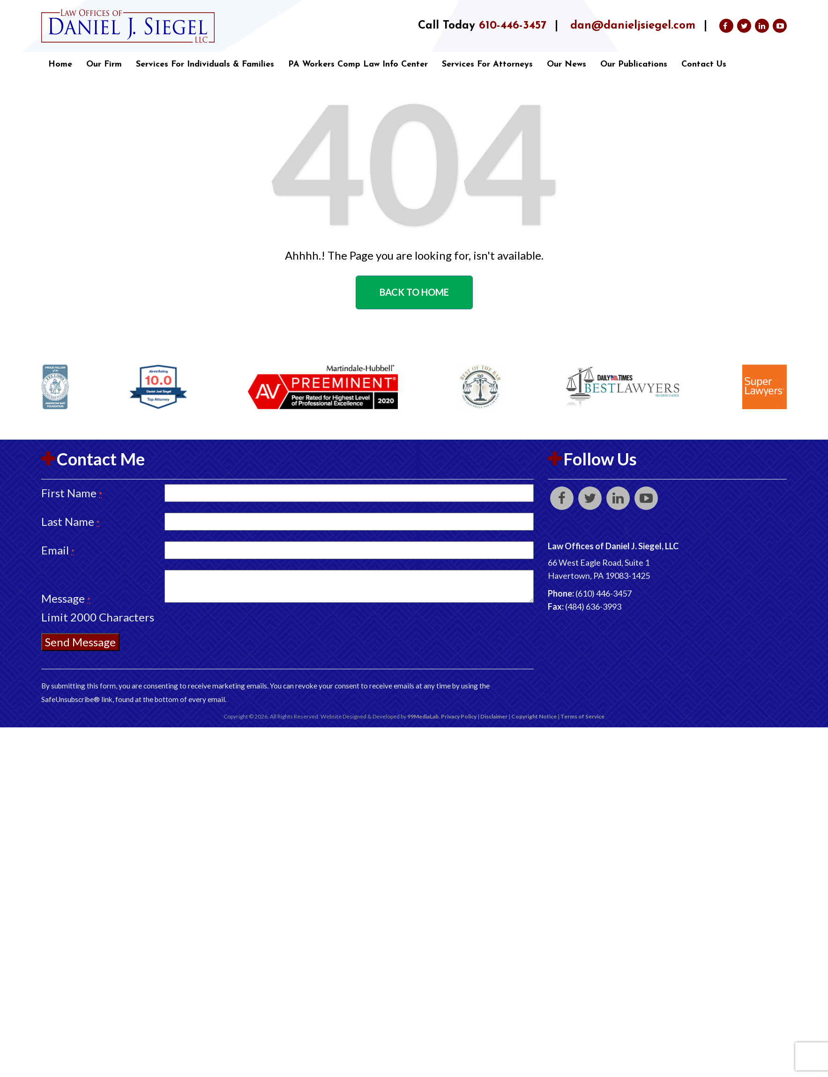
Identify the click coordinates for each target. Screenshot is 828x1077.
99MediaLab (423, 716)
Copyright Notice (534, 716)
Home (60, 64)
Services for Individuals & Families (205, 64)
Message (65, 598)
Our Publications (633, 64)
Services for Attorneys (487, 64)
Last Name (70, 521)
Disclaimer (493, 716)
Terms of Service (582, 716)
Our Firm (104, 64)
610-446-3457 (512, 25)
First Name (71, 493)
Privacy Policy (459, 716)
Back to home (414, 292)
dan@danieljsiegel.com (632, 25)
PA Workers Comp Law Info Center (358, 64)
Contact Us (703, 64)
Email (58, 550)
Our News (566, 64)
